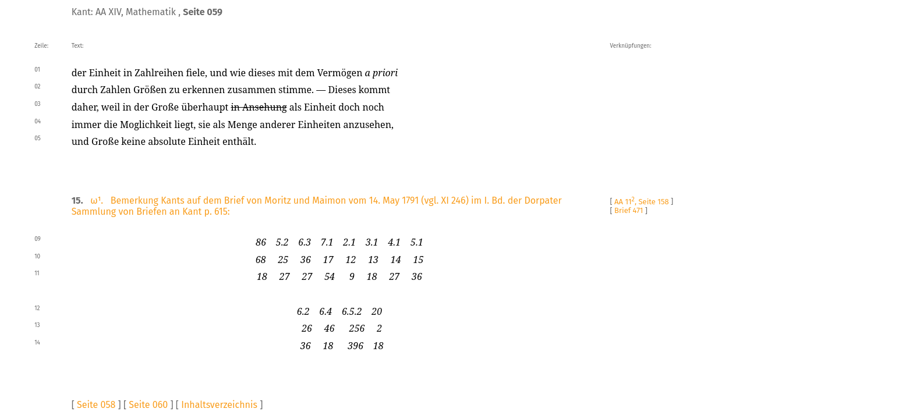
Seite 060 (148, 404)
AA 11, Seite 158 (641, 201)
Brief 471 (628, 210)
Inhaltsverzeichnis (219, 404)
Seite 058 (96, 404)
